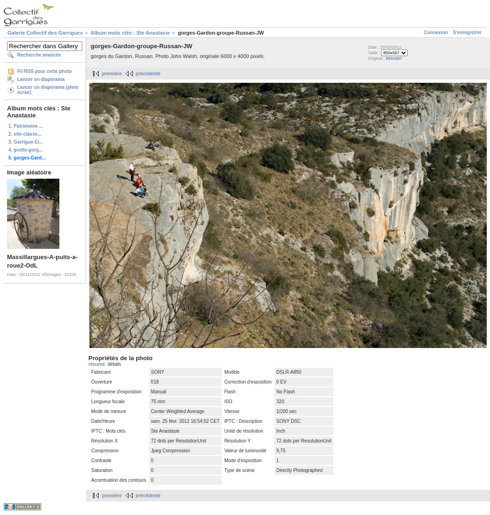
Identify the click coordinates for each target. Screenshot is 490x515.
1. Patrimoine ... (25, 126)
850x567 (394, 58)
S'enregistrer (467, 32)
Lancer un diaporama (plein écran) (48, 90)
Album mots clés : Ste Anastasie (130, 33)
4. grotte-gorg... (25, 149)
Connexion (436, 32)
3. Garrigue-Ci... (25, 142)
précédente (148, 73)
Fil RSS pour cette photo (44, 71)
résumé (96, 364)
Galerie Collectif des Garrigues (45, 33)
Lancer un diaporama (41, 79)
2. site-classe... (25, 134)
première (112, 73)
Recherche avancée (39, 55)
